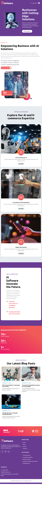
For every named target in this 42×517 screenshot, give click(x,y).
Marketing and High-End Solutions (30, 461)
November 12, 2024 (6, 382)
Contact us (25, 448)
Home (24, 442)
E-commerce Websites (28, 457)
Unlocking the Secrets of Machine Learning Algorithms (10, 413)
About (24, 444)
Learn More (21, 163)
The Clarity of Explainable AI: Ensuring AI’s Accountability (31, 386)
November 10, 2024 (26, 382)
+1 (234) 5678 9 (33, 3)
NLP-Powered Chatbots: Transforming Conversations (11, 386)
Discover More (5, 67)
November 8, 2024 (6, 410)
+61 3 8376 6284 (4, 470)
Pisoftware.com (21, 480)
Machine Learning (26, 459)
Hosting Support (26, 463)
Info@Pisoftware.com (5, 472)
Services (24, 446)
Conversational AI (27, 455)
